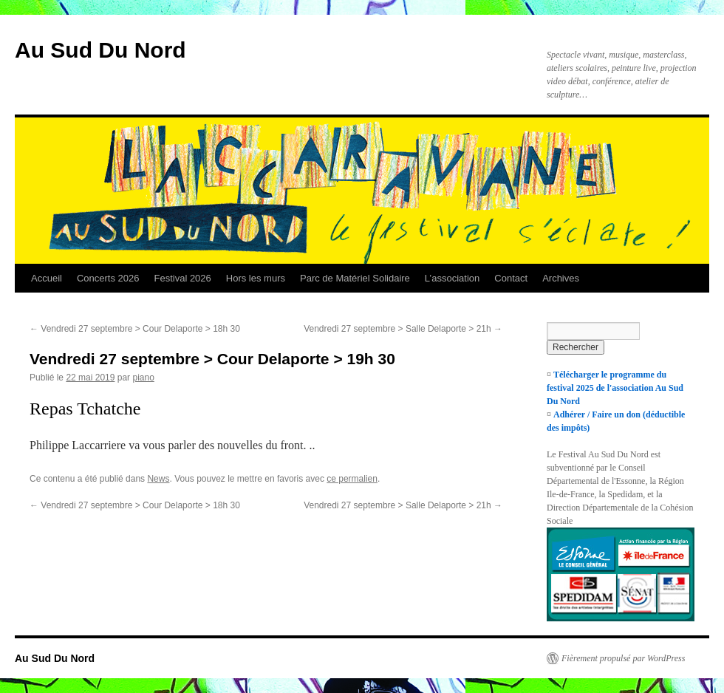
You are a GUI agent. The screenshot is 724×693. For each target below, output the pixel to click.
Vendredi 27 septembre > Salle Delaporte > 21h (403, 329)
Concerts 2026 (108, 278)
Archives (560, 278)
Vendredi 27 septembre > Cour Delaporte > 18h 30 (135, 329)
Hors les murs (255, 278)
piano (143, 377)
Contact (510, 278)
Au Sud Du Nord (100, 50)
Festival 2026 (182, 278)
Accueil (46, 278)
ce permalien (352, 479)
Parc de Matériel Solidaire (355, 278)
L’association (452, 278)
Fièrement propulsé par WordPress (623, 658)
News (158, 479)
